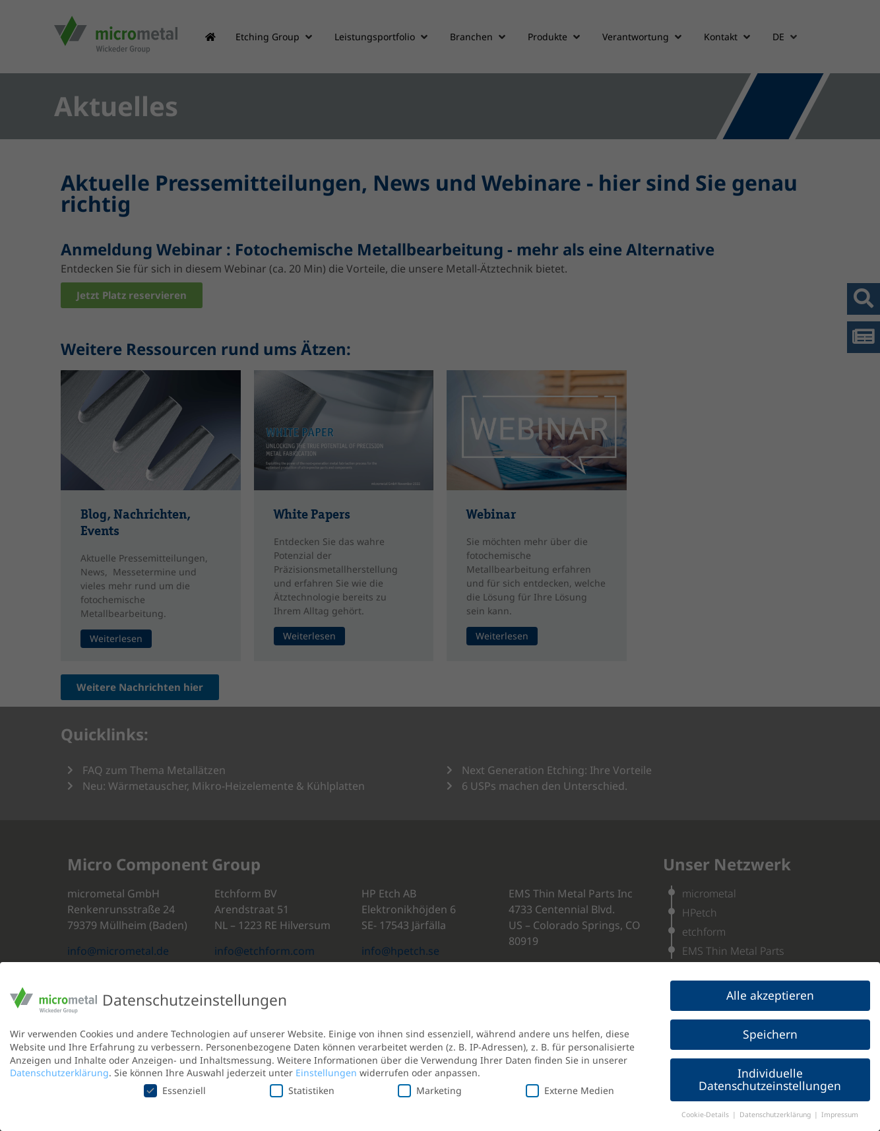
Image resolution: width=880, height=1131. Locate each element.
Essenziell (175, 1090)
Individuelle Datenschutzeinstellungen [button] (770, 1079)
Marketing (430, 1090)
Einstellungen (326, 1072)
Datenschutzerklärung (59, 1072)
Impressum (839, 1114)
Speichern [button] (770, 1034)
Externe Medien (570, 1090)
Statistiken (302, 1090)
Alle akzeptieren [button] (770, 995)
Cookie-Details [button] (706, 1114)
